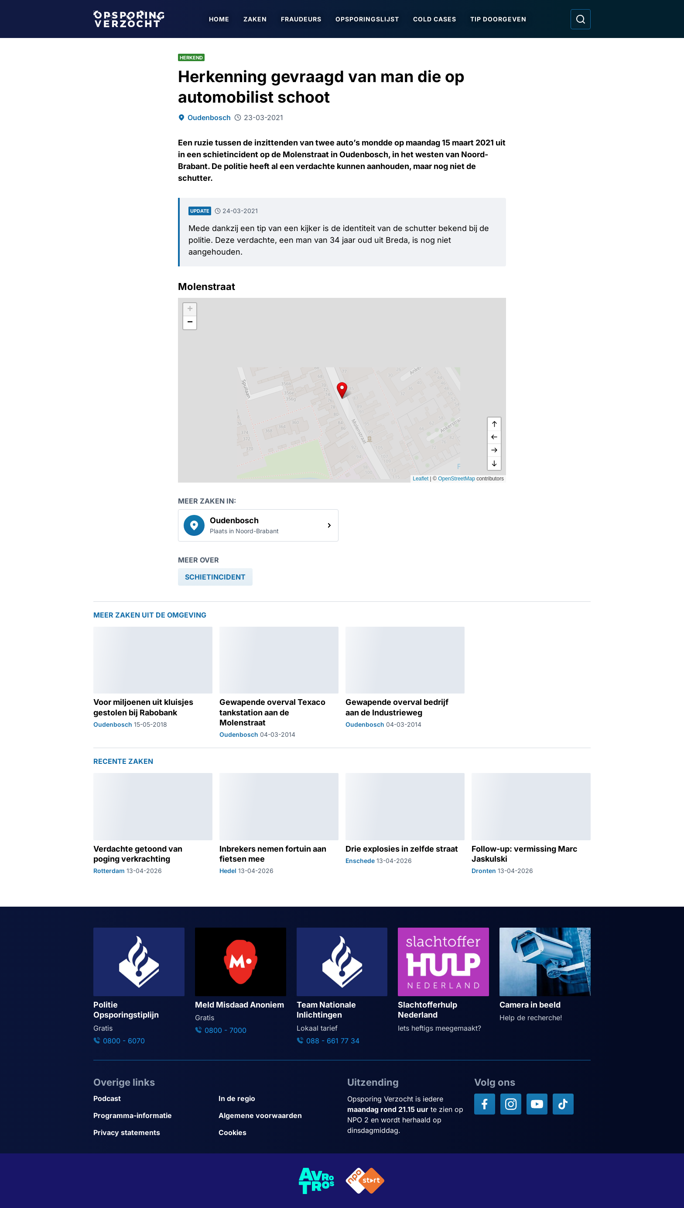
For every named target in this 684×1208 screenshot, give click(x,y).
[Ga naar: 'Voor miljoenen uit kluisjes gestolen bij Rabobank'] (152, 683)
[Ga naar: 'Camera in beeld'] (545, 975)
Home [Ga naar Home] (219, 19)
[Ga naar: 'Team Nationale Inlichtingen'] (342, 987)
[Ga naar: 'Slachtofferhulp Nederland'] (443, 980)
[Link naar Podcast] (152, 1099)
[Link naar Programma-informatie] (152, 1116)
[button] (342, 390)
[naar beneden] (494, 463)
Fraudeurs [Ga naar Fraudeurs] (301, 19)
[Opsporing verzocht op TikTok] (563, 1104)
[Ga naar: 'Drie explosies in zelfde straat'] (405, 824)
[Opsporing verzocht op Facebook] (484, 1104)
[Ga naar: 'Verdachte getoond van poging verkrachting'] (152, 824)
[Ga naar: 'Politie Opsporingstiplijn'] (139, 987)
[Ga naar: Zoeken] (581, 19)
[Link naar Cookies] (278, 1133)
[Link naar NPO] (365, 1180)
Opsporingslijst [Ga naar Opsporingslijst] (367, 19)
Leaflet (420, 479)
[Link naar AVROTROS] (317, 1180)
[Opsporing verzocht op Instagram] (510, 1104)
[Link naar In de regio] (278, 1099)
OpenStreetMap (456, 479)
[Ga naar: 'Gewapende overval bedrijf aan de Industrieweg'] (405, 683)
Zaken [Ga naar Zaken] (255, 19)
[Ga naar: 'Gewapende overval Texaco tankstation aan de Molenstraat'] (279, 683)
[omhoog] (494, 424)
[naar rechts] (494, 450)
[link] (258, 525)
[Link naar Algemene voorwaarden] (278, 1116)
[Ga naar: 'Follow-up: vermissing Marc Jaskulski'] (531, 824)
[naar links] (494, 437)
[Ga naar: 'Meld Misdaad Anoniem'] (240, 981)
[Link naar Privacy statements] (152, 1133)
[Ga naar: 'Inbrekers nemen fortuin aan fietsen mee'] (279, 824)
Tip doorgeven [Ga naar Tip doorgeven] (498, 19)
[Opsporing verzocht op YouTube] (537, 1104)
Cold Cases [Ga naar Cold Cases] (434, 19)
